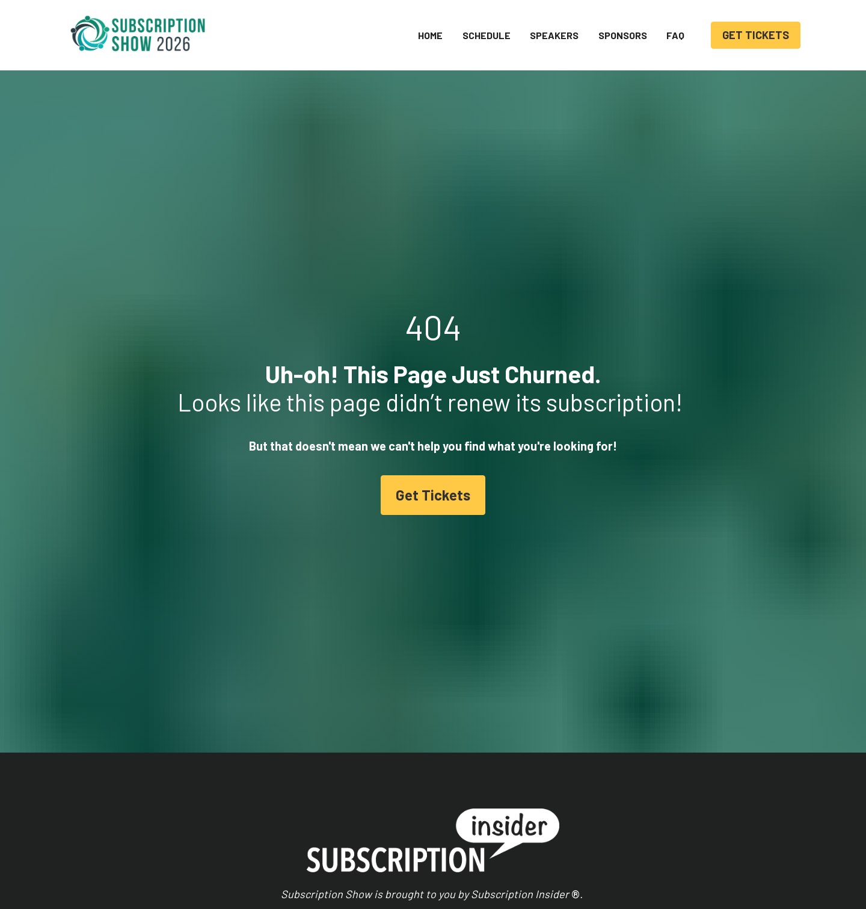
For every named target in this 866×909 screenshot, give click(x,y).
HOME (430, 35)
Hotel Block (354, 869)
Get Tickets (433, 415)
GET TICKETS (755, 35)
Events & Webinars (491, 822)
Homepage (353, 806)
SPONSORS (622, 35)
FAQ (675, 35)
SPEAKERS (554, 35)
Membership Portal (491, 838)
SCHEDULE (486, 35)
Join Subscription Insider (504, 854)
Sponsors (350, 853)
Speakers (350, 837)
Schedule (349, 822)
